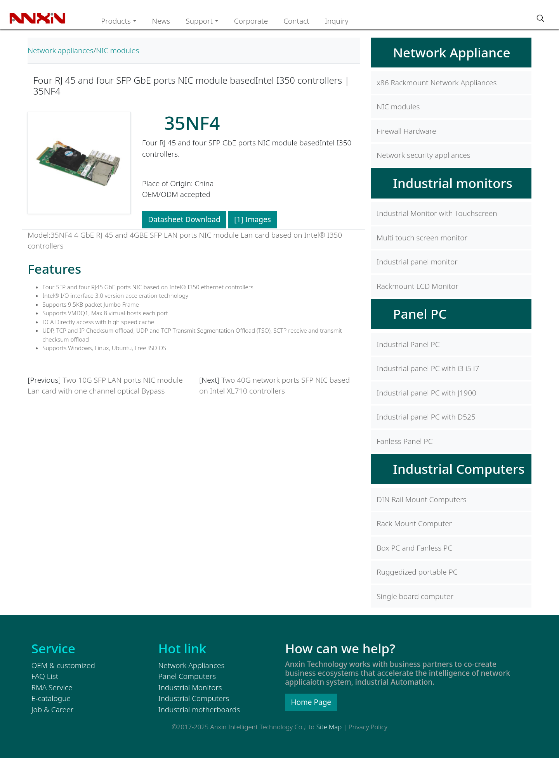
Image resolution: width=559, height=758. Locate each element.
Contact (296, 21)
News (161, 21)
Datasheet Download (184, 219)
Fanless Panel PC (404, 441)
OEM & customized (63, 665)
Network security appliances (423, 155)
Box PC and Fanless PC (414, 548)
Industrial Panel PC (408, 344)
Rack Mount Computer (414, 523)
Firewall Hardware (406, 131)
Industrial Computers (458, 469)
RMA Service (52, 687)
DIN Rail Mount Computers (421, 499)
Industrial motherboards (199, 709)
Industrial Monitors (190, 687)
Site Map (329, 726)
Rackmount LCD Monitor (417, 286)
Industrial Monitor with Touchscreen (437, 213)
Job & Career (52, 709)
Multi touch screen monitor (422, 238)
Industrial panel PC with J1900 (426, 393)
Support (199, 21)
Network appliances (60, 50)
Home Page (311, 702)
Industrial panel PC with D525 (426, 417)
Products (116, 21)
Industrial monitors (452, 183)
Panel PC (419, 314)
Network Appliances (191, 665)
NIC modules (117, 50)
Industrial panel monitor (417, 262)
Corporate (251, 21)
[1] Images (252, 219)
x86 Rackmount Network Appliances (437, 83)
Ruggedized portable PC (417, 572)
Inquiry (337, 21)
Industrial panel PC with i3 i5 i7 (428, 368)
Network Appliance (451, 52)
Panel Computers (187, 676)
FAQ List (44, 676)
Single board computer (415, 596)
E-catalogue (51, 698)
